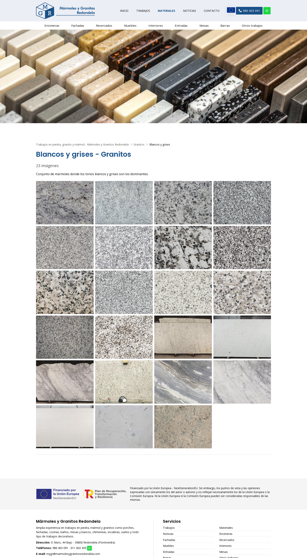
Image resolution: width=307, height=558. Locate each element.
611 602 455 (78, 549)
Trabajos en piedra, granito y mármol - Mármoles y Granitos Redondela (82, 146)
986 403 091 (60, 549)
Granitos (139, 146)
